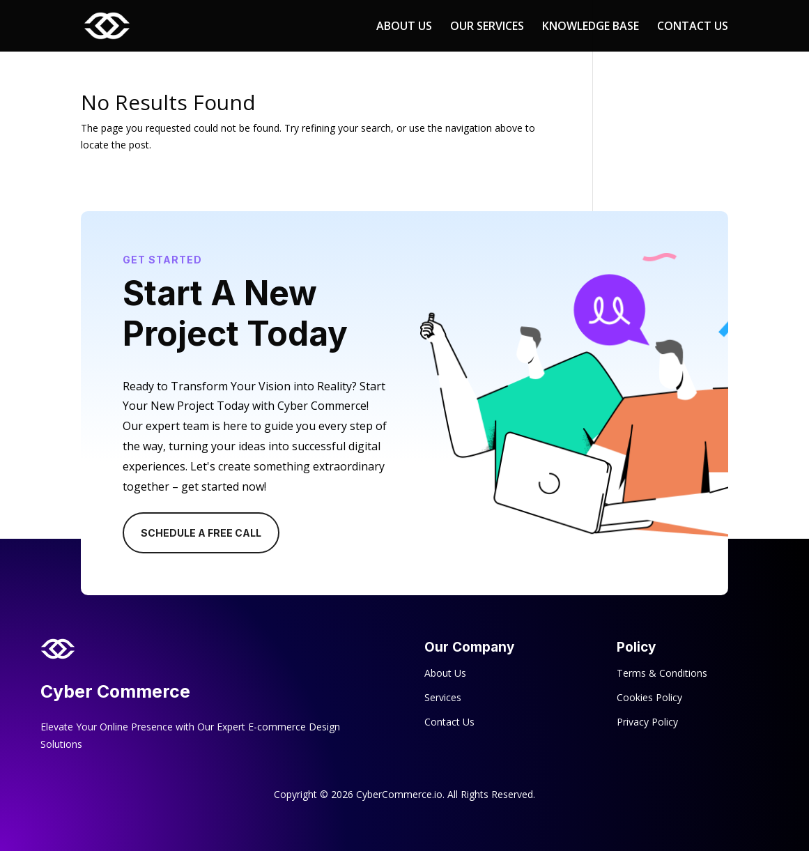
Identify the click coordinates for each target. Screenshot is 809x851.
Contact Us (449, 721)
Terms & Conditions (662, 673)
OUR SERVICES (487, 27)
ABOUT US (404, 27)
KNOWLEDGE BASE (590, 27)
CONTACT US (692, 27)
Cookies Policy (649, 697)
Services (442, 697)
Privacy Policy (647, 721)
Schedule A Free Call (201, 533)
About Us (445, 673)
